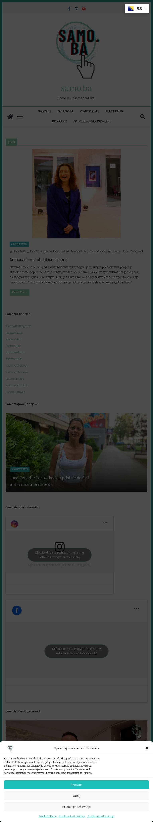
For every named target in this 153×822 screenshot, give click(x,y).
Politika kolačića (48, 816)
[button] (147, 748)
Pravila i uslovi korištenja (72, 816)
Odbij (76, 796)
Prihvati (76, 785)
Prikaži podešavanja (76, 807)
